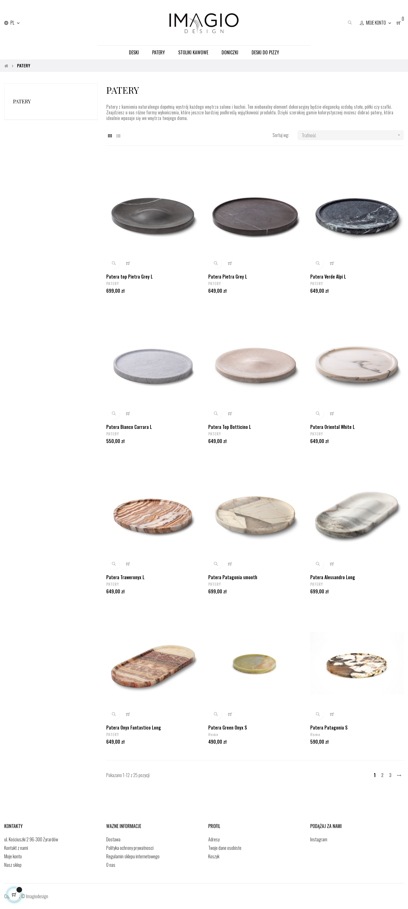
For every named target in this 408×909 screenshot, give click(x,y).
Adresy (214, 839)
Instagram (318, 839)
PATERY (22, 101)
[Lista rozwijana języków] (12, 22)
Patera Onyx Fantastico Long (133, 727)
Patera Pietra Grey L (227, 276)
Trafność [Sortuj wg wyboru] (353, 135)
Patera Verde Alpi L (328, 276)
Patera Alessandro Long (332, 577)
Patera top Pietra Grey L (129, 276)
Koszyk (213, 856)
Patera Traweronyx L (125, 577)
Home (213, 734)
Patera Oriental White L (332, 427)
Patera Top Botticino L (229, 427)
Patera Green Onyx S (227, 727)
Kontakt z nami (16, 847)
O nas (110, 864)
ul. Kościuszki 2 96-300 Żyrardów (31, 839)
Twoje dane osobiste (224, 847)
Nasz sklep (13, 864)
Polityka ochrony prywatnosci (130, 847)
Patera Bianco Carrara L (129, 427)
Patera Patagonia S (329, 727)
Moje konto (13, 856)
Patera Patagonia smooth (232, 577)
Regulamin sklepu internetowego (133, 856)
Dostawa (113, 839)
